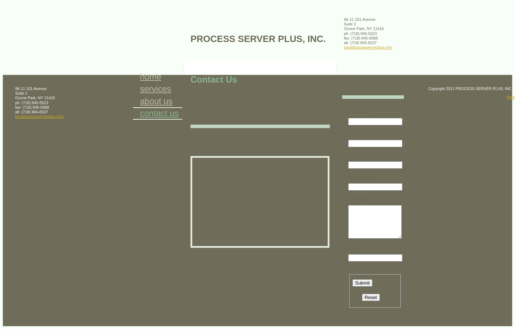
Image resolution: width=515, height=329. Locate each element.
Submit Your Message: (369, 269)
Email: (354, 155)
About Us (156, 101)
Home (150, 76)
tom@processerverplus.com (368, 47)
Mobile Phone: (361, 177)
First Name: (359, 111)
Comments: (359, 199)
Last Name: (358, 133)
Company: (357, 248)
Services (155, 89)
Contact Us (159, 113)
